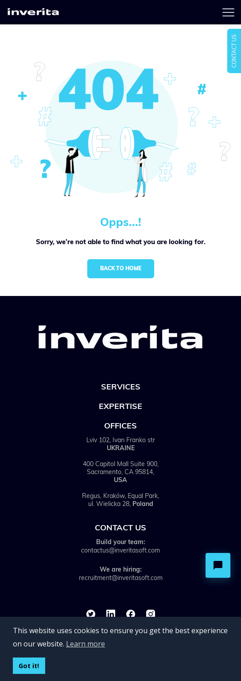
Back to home (120, 268)
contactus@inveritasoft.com (120, 550)
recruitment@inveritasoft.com (121, 578)
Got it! (29, 666)
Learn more (85, 644)
